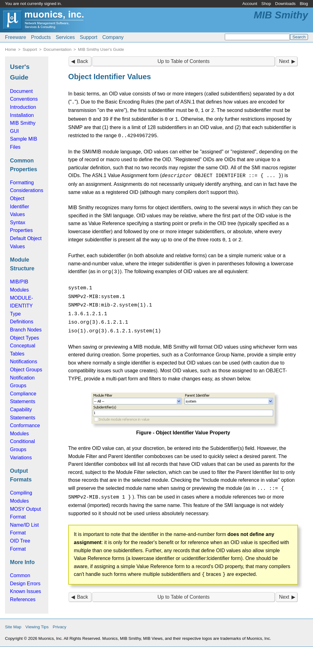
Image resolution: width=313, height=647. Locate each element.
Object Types (24, 337)
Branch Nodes (25, 329)
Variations (21, 457)
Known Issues (25, 591)
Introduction (23, 107)
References (23, 599)
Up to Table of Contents (183, 61)
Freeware (15, 37)
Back (82, 61)
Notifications (23, 361)
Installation (22, 115)
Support (88, 37)
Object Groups (26, 369)
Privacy (59, 627)
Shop (266, 3)
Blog (304, 3)
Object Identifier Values (19, 206)
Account (249, 3)
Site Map (13, 627)
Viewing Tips (37, 627)
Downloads (285, 3)
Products (41, 37)
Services (65, 37)
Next (284, 61)
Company (112, 37)
